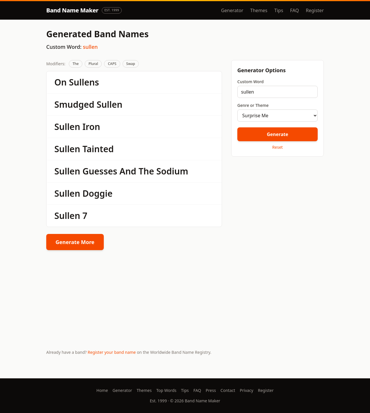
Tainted (98, 149)
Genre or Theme (253, 105)
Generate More (75, 242)
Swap (130, 63)
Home (102, 390)
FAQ (294, 10)
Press (211, 390)
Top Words (166, 390)
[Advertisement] (277, 202)
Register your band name (112, 352)
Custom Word (250, 81)
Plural (93, 63)
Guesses (99, 171)
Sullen (109, 104)
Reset (277, 147)
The (76, 63)
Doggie (97, 193)
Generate (277, 134)
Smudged (74, 104)
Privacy (247, 390)
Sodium (172, 171)
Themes (258, 10)
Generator (232, 10)
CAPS (112, 63)
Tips (278, 10)
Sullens (84, 82)
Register (315, 10)
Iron (91, 127)
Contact (228, 390)
